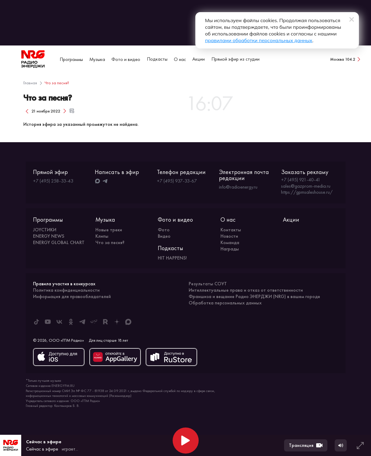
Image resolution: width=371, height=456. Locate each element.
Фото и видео (125, 59)
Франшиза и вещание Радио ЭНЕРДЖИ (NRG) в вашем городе (254, 296)
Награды (229, 249)
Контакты (230, 229)
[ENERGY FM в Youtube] (47, 321)
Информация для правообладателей (72, 296)
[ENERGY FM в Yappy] (93, 321)
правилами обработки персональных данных (258, 40)
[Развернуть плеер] (360, 445)
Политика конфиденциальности (66, 290)
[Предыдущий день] (27, 111)
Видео (164, 236)
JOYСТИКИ (44, 229)
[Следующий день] (64, 111)
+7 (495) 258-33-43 (53, 181)
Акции (198, 59)
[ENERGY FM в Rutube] (105, 321)
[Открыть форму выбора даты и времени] (72, 111)
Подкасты (157, 59)
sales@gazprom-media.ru (305, 186)
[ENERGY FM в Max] (128, 321)
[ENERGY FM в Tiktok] (36, 321)
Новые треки (108, 229)
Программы (71, 59)
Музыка (97, 59)
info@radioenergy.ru (238, 187)
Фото (164, 229)
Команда (229, 242)
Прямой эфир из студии (235, 59)
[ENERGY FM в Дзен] (116, 321)
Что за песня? (109, 242)
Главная (30, 83)
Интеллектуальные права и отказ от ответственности (246, 290)
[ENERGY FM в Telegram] (82, 321)
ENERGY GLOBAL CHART (58, 242)
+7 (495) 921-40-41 (300, 179)
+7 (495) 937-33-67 (177, 181)
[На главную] (33, 59)
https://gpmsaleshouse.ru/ (307, 192)
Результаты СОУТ (208, 283)
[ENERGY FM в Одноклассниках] (70, 321)
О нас (180, 59)
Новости (229, 236)
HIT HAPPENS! (172, 258)
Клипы (101, 236)
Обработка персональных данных (225, 303)
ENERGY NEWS (48, 236)
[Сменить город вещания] (345, 59)
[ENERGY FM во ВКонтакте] (59, 321)
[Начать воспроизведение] (186, 441)
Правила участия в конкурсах (64, 283)
